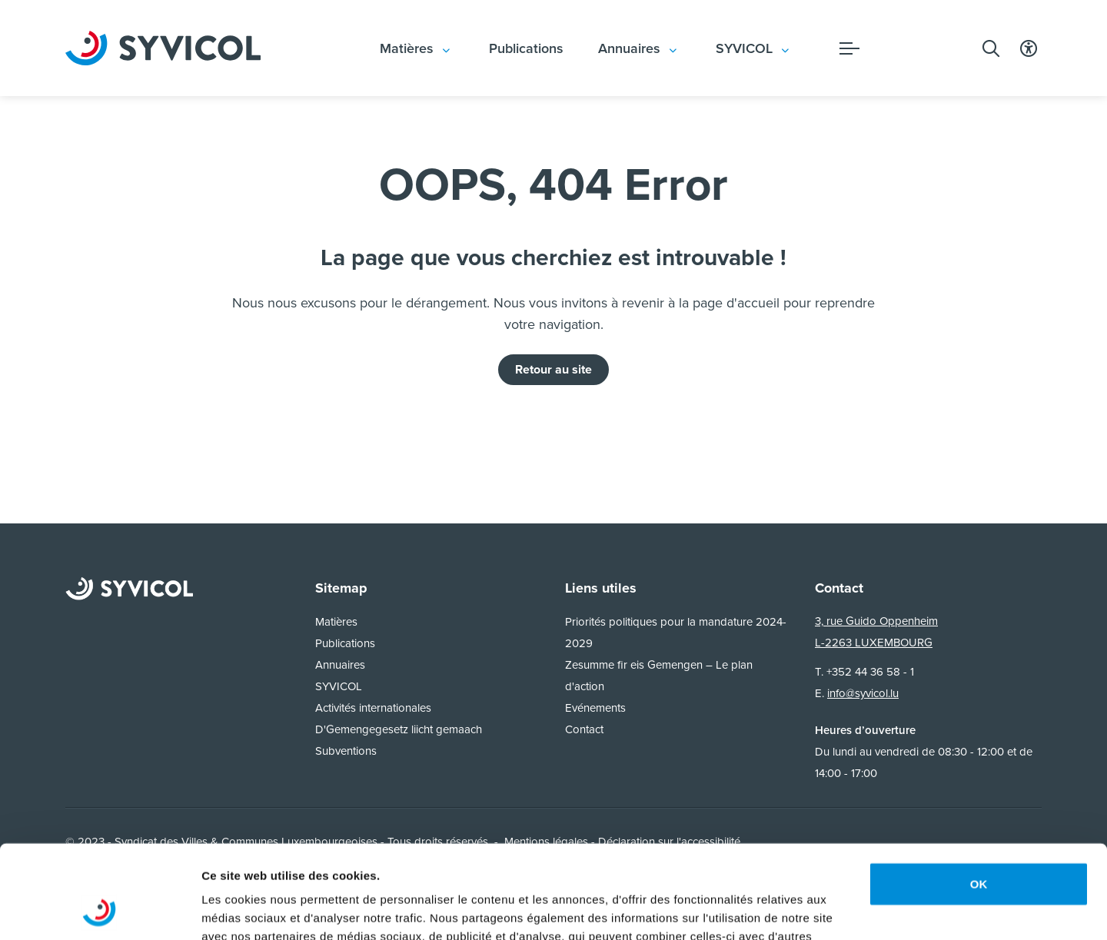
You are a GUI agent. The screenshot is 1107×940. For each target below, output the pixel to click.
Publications (526, 48)
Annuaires (629, 48)
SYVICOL (744, 48)
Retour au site (553, 369)
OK (979, 796)
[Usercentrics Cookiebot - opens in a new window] (99, 910)
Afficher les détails (253, 909)
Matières (407, 48)
